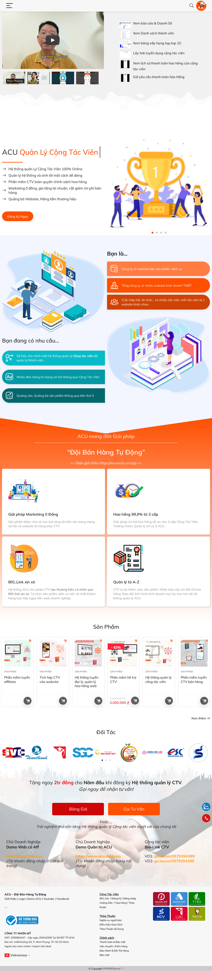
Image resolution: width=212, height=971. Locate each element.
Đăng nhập (129, 898)
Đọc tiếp (27, 700)
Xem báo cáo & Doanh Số (152, 23)
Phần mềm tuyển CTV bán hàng (194, 679)
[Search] (191, 5)
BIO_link (105, 898)
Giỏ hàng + (135, 700)
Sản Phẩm (10, 671)
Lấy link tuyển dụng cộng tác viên (158, 53)
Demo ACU (34, 898)
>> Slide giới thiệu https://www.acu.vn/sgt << (106, 463)
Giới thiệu (11, 898)
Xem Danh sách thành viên (153, 33)
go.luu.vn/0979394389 (174, 861)
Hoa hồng (120, 902)
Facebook (63, 898)
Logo (22, 898)
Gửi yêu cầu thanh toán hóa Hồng (158, 77)
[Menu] (9, 5)
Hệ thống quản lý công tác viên (158, 679)
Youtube (49, 898)
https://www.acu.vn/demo (98, 856)
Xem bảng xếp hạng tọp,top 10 (157, 43)
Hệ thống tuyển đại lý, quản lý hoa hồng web (86, 681)
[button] (112, 183)
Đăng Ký (116, 898)
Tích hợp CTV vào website (50, 679)
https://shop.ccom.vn (24, 856)
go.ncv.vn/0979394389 (174, 856)
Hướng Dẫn (106, 902)
